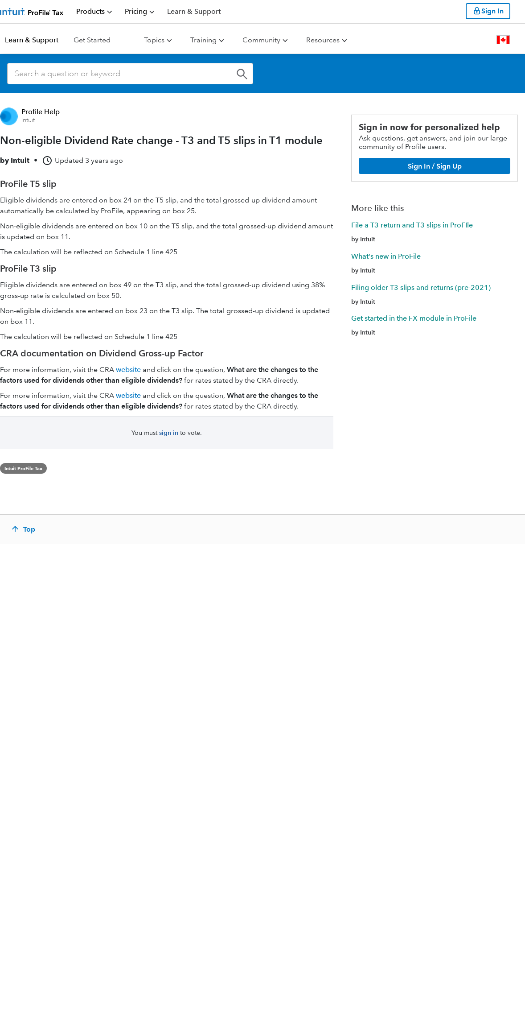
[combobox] (130, 73)
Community (261, 40)
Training (203, 40)
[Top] (24, 529)
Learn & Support (31, 40)
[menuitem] (94, 11)
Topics (154, 40)
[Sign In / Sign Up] (434, 166)
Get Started (92, 40)
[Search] (130, 73)
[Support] (194, 11)
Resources (323, 40)
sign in (168, 433)
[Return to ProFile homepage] (32, 11)
